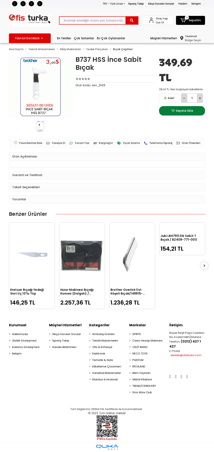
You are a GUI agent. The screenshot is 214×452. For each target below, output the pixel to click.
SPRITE (136, 334)
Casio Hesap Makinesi (147, 341)
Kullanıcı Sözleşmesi (25, 347)
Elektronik (98, 354)
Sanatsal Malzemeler (106, 373)
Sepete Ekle (182, 111)
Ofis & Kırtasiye (102, 347)
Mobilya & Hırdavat (105, 379)
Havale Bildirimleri (64, 347)
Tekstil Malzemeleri (105, 341)
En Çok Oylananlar (111, 38)
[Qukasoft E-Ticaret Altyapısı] (107, 447)
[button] (190, 20)
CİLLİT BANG (139, 347)
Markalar (137, 325)
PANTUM (137, 360)
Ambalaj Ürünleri (103, 334)
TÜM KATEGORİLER (29, 38)
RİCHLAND (138, 366)
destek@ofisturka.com (186, 355)
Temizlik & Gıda (102, 360)
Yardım (182, 3)
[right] (205, 265)
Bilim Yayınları (141, 373)
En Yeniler (64, 38)
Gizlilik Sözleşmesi (24, 341)
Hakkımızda (20, 334)
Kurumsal (17, 325)
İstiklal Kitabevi (142, 379)
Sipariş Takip (136, 3)
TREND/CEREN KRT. (144, 386)
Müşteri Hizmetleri (163, 38)
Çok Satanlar (84, 38)
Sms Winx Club (142, 392)
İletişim (196, 3)
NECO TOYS (140, 354)
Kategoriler (99, 325)
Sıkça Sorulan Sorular (161, 3)
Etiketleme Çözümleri (106, 366)
